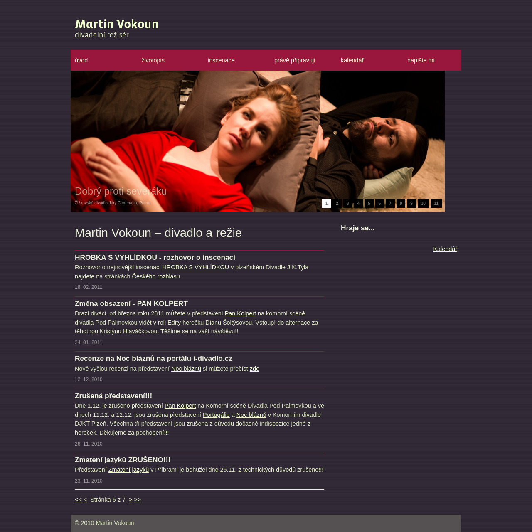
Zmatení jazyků (128, 469)
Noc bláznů (186, 368)
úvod (81, 60)
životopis (153, 60)
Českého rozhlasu (156, 276)
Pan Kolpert (240, 313)
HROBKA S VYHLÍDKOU (194, 267)
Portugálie (216, 414)
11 (436, 203)
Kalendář (445, 249)
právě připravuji (294, 60)
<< (78, 499)
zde (254, 368)
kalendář (352, 60)
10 (423, 203)
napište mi (421, 60)
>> (137, 499)
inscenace (221, 60)
